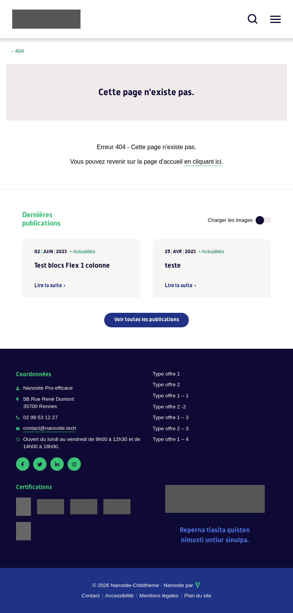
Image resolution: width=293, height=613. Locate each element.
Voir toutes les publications (146, 319)
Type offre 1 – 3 (170, 417)
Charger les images (230, 220)
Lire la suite (48, 285)
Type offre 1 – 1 (170, 395)
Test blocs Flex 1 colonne (72, 265)
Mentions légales (159, 595)
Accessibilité (119, 595)
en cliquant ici (202, 161)
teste (173, 265)
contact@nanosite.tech (49, 428)
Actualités (84, 251)
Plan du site (197, 595)
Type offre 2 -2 (169, 407)
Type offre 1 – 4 (170, 439)
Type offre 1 (166, 374)
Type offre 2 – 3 (170, 428)
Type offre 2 (166, 384)
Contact (91, 595)
